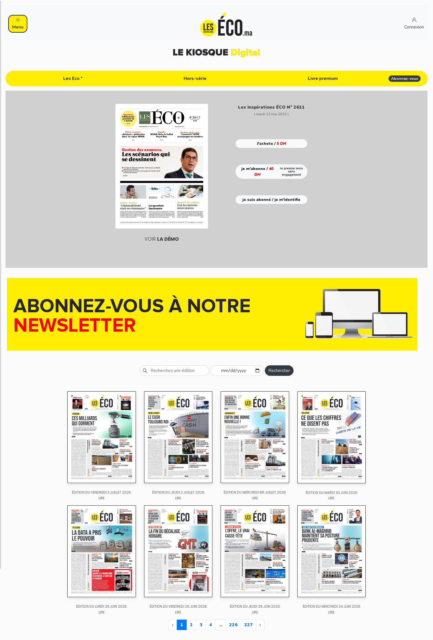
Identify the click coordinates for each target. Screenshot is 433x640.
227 (248, 625)
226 (233, 625)
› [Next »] (260, 625)
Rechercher (279, 371)
